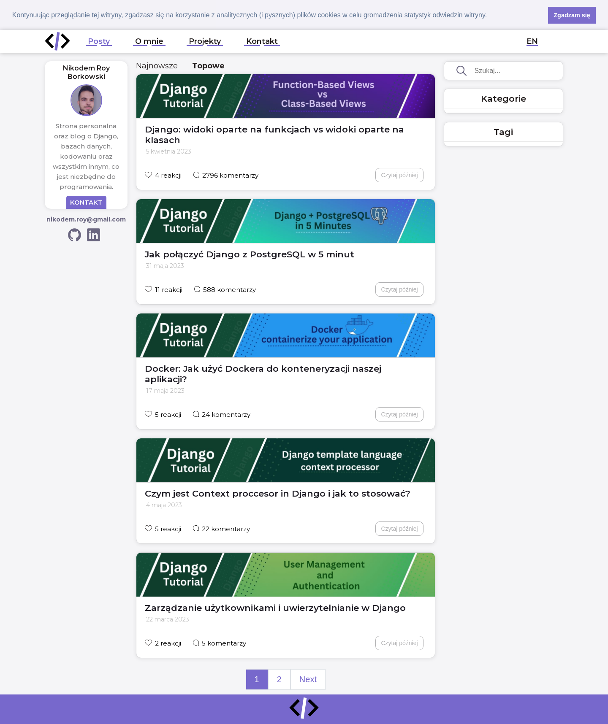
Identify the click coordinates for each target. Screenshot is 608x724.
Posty (99, 41)
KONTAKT (86, 202)
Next (308, 678)
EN (532, 41)
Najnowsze (157, 65)
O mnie (149, 41)
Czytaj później (399, 174)
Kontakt (262, 41)
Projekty (205, 41)
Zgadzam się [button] (572, 15)
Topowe (208, 65)
